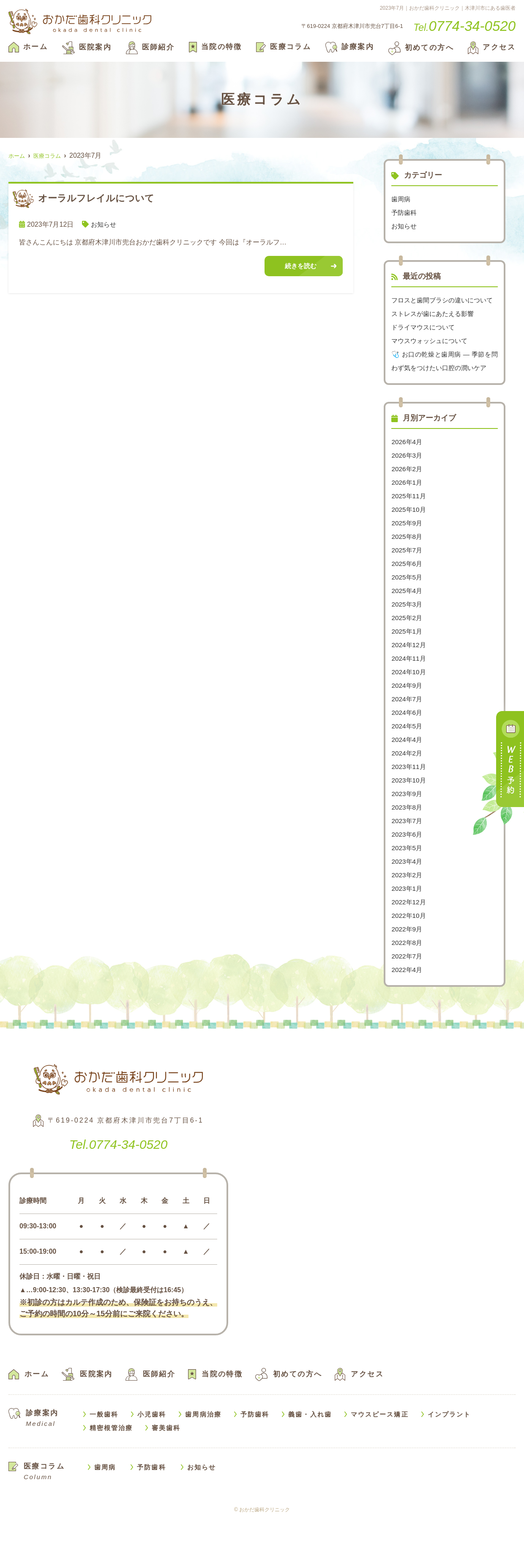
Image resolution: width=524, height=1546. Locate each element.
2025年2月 (407, 644)
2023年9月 (407, 820)
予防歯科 (404, 212)
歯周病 (401, 199)
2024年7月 (407, 726)
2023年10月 (409, 807)
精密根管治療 (111, 1454)
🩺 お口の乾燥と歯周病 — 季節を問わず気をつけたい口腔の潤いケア (444, 381)
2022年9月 (407, 956)
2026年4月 (407, 468)
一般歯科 (104, 1441)
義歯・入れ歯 (310, 1441)
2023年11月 (409, 793)
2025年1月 (407, 658)
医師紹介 (150, 47)
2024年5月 (407, 753)
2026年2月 (407, 496)
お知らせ (104, 224)
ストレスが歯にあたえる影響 (435, 327)
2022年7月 (407, 983)
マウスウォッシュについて (431, 354)
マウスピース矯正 (380, 1441)
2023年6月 (407, 861)
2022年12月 (409, 929)
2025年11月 (409, 523)
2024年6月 (407, 739)
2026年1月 (407, 509)
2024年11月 (409, 685)
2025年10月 (409, 536)
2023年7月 (407, 847)
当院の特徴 (215, 47)
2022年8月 (407, 969)
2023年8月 (407, 834)
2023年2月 (407, 902)
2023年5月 (407, 875)
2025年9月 (407, 550)
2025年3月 (407, 631)
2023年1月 (407, 915)
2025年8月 (407, 563)
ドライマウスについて (425, 340)
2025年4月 (407, 617)
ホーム (28, 47)
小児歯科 (151, 1441)
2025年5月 (407, 604)
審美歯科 (166, 1454)
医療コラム (283, 47)
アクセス (492, 47)
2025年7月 (407, 577)
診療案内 (349, 47)
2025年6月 (407, 590)
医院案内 (87, 47)
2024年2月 (407, 780)
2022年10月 (409, 942)
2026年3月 (407, 482)
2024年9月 (407, 712)
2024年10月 (409, 699)
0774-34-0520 (118, 1170)
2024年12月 (409, 672)
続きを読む (300, 266)
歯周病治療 (203, 1441)
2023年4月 (407, 888)
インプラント (449, 1441)
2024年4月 (407, 766)
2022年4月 (407, 996)
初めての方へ (421, 48)
